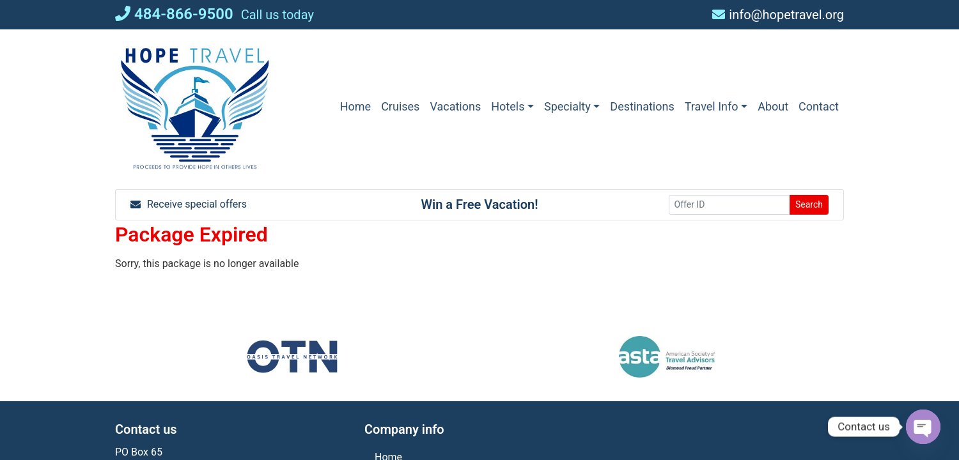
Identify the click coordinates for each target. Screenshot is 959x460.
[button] (512, 106)
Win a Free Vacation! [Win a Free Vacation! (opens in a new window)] (479, 204)
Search (809, 204)
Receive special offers (188, 204)
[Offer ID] (729, 205)
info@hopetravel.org (778, 14)
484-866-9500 (174, 14)
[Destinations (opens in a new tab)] (642, 106)
